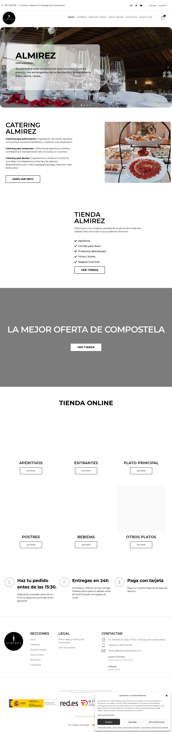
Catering (81, 17)
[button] (166, 695)
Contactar (145, 17)
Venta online (116, 17)
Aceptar (108, 722)
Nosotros (131, 17)
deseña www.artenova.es (86, 716)
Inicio (71, 17)
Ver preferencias (156, 722)
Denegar (133, 722)
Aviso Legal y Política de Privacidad (126, 727)
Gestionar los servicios (105, 715)
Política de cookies (104, 727)
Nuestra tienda (98, 17)
